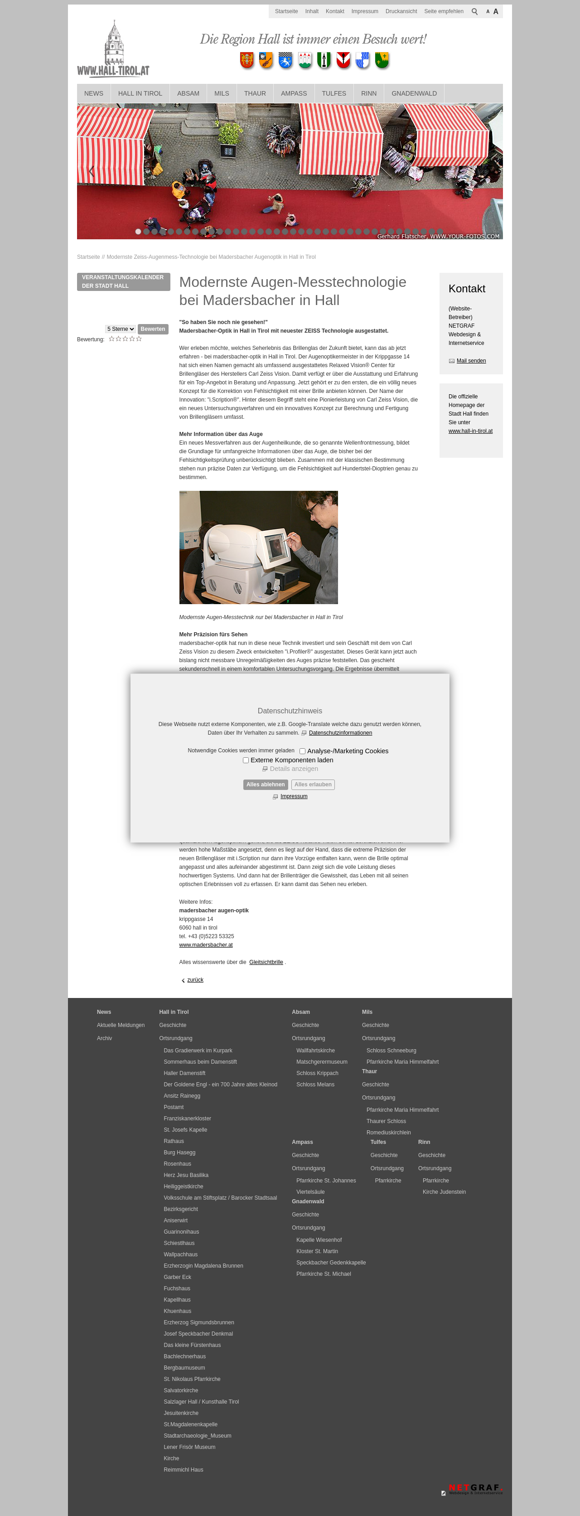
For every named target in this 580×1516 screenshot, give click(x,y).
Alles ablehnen (265, 784)
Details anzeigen (294, 768)
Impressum (293, 796)
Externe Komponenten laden (292, 760)
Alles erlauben (313, 784)
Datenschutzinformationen (340, 733)
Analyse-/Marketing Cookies (347, 751)
